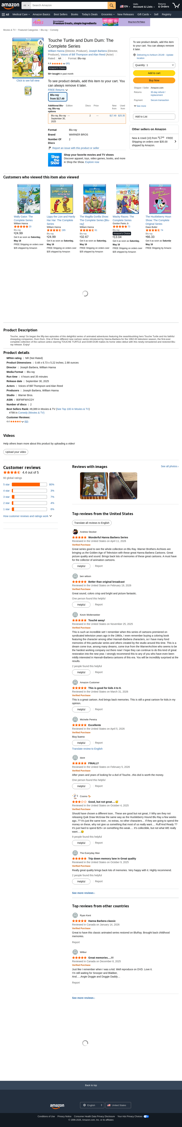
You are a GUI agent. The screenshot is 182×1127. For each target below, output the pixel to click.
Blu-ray (44, 30)
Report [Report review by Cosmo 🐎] (99, 842)
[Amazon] (10, 5)
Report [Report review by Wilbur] (76, 982)
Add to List (141, 116)
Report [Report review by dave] (99, 786)
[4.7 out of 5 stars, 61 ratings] (88, 230)
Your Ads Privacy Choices (129, 1116)
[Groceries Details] (114, 14)
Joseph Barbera (98, 50)
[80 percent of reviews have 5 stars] (28, 484)
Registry (166, 14)
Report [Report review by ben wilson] (99, 604)
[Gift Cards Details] (150, 14)
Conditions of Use (46, 1116)
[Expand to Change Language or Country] (101, 1105)
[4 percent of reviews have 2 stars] (28, 503)
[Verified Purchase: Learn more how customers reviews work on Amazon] (81, 544)
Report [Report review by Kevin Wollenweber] (99, 672)
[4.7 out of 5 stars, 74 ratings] (154, 230)
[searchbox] (69, 5)
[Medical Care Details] (29, 14)
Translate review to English (87, 748)
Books (74, 14)
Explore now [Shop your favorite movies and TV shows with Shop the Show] (92, 162)
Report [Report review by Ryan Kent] (76, 942)
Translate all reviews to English (91, 522)
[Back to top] (91, 1089)
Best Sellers (61, 14)
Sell (156, 14)
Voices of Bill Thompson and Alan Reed (83, 54)
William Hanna (56, 50)
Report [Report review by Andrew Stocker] (99, 566)
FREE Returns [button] (58, 89)
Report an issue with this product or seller (73, 148)
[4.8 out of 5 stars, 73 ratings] (121, 226)
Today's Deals (90, 14)
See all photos (169, 466)
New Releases (125, 14)
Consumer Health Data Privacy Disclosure (94, 1116)
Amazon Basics (41, 14)
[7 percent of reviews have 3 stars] (28, 497)
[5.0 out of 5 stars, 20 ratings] (22, 226)
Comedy (54, 30)
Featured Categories (28, 30)
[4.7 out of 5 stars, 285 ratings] (56, 230)
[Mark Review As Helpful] (81, 566)
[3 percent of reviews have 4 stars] (28, 490)
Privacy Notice (65, 1116)
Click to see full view (28, 80)
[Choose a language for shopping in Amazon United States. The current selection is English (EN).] (123, 5)
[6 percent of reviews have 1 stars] (28, 509)
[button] (5, 14)
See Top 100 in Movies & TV (73, 409)
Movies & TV (9, 30)
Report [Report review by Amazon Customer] (99, 709)
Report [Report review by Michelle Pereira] (99, 742)
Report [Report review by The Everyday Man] (99, 881)
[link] (29, 218)
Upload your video (15, 451)
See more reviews (83, 892)
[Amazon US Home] (57, 1106)
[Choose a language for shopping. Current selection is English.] (90, 1105)
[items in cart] (176, 5)
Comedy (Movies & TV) (31, 412)
